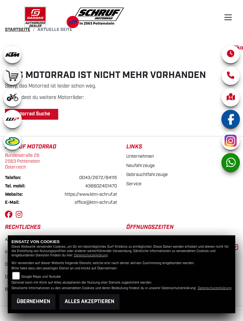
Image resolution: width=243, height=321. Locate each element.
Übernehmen (33, 301)
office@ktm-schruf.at (96, 202)
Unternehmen (140, 156)
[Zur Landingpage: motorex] (12, 140)
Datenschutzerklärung (91, 255)
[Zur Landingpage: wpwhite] (12, 119)
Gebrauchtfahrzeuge (147, 175)
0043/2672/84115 (98, 178)
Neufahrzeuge (140, 166)
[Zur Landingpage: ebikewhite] (12, 97)
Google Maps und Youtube (41, 277)
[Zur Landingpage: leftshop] (12, 75)
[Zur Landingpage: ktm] (12, 54)
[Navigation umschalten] (228, 17)
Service (133, 184)
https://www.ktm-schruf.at (91, 194)
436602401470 (101, 186)
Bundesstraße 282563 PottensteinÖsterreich (22, 161)
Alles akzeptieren (89, 301)
